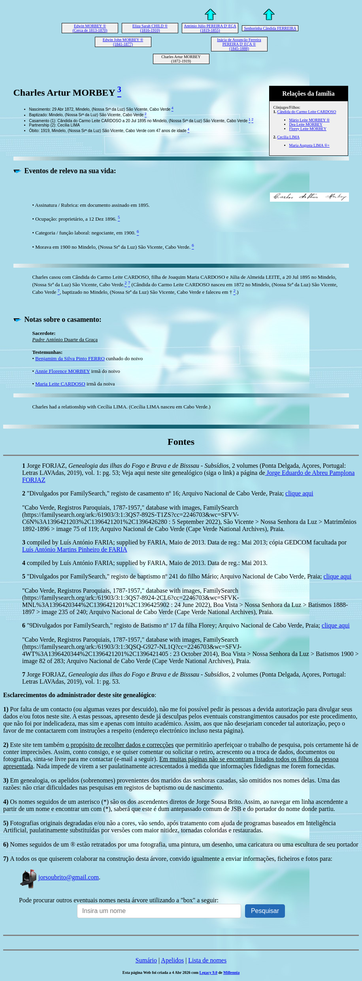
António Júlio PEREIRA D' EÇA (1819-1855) (210, 28)
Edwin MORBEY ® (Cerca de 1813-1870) (90, 28)
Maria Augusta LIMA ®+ (309, 145)
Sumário (146, 960)
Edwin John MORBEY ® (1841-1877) (123, 42)
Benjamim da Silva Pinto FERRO (70, 358)
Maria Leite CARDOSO (60, 384)
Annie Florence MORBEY (62, 371)
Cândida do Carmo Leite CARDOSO (306, 112)
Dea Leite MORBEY (305, 124)
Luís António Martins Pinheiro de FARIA (74, 549)
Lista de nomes (207, 960)
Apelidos (172, 960)
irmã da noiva (100, 384)
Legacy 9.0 (208, 972)
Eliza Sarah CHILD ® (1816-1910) (150, 28)
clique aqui (299, 493)
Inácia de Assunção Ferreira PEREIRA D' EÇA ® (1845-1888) (239, 44)
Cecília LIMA (288, 137)
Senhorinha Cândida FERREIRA (270, 28)
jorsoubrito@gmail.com (59, 877)
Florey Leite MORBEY (307, 129)
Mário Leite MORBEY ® (309, 120)
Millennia (231, 972)
